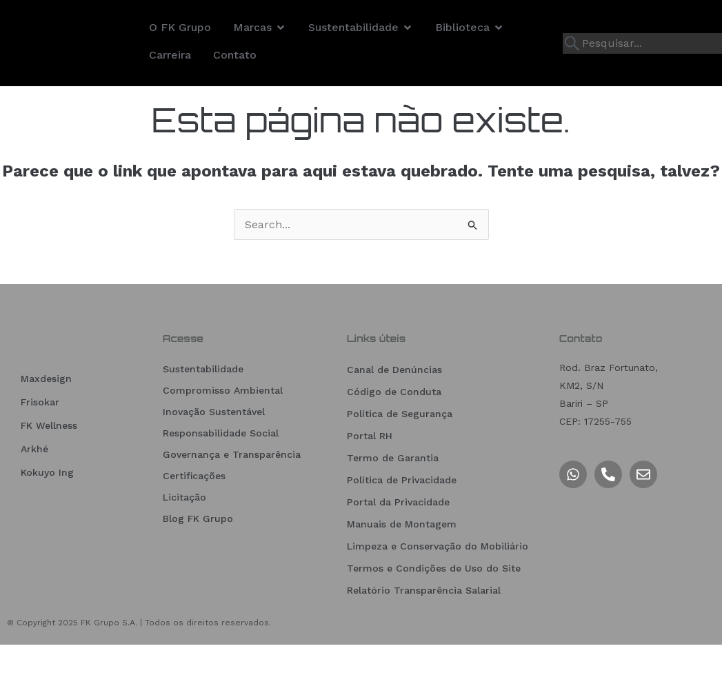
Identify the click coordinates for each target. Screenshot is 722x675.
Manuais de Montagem (402, 554)
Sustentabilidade (203, 399)
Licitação (184, 527)
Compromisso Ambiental (223, 420)
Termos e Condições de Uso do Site (434, 598)
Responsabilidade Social (221, 463)
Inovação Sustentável (214, 441)
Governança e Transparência (232, 484)
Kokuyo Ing (47, 509)
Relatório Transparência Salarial (424, 620)
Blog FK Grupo (198, 548)
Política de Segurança (399, 444)
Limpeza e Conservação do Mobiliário (437, 576)
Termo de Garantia (393, 488)
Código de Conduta (394, 421)
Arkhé (34, 486)
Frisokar (40, 439)
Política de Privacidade (402, 510)
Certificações (194, 506)
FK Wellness (49, 462)
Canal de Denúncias (394, 399)
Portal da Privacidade (398, 532)
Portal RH (369, 466)
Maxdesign (46, 415)
